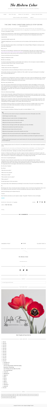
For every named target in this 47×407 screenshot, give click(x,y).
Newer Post (6, 243)
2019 (4, 353)
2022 (4, 348)
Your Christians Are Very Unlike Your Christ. (12, 368)
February (5, 384)
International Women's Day (6, 397)
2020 (4, 351)
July (4, 376)
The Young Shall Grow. (8, 370)
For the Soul (8, 204)
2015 (4, 359)
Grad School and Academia (20, 17)
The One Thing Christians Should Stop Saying (12, 365)
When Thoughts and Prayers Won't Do (23, 335)
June (4, 378)
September (6, 373)
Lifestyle (13, 397)
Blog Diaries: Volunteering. (9, 367)
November (6, 364)
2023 (4, 346)
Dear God (11, 394)
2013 (4, 387)
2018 (4, 354)
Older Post (41, 243)
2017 (4, 356)
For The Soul (12, 14)
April (4, 381)
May (4, 379)
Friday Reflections (37, 14)
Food (19, 394)
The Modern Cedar (23, 5)
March (5, 383)
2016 (4, 357)
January (5, 386)
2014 (4, 360)
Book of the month (24, 14)
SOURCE (3, 198)
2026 (4, 341)
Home (5, 14)
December (6, 362)
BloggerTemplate (30, 405)
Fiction (15, 394)
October (5, 371)
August (5, 375)
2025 (4, 343)
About (32, 17)
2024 (4, 345)
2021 (4, 349)
